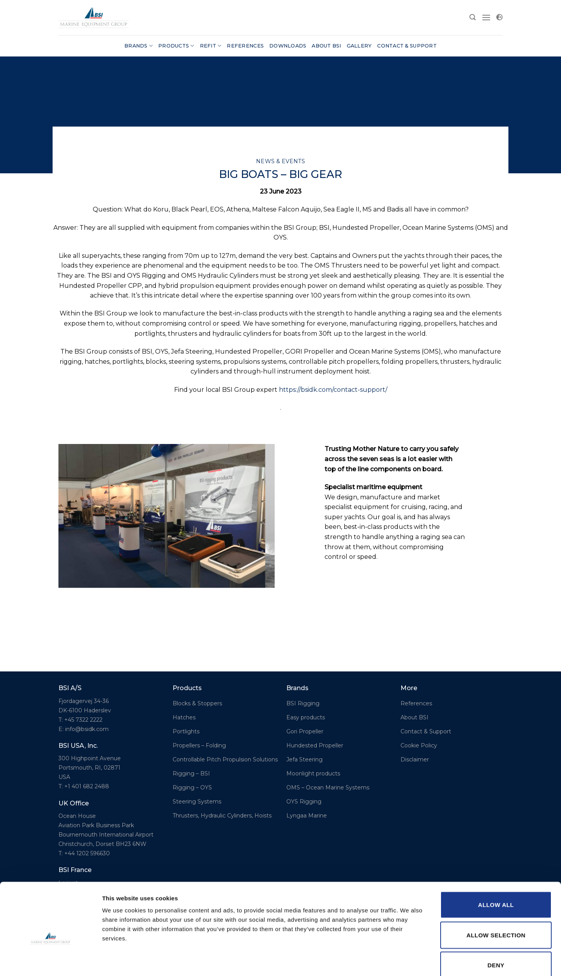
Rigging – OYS (192, 787)
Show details (409, 960)
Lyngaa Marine (306, 815)
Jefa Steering (304, 759)
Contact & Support (406, 46)
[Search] (472, 17)
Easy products (305, 717)
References (245, 46)
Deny (495, 922)
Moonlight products (313, 773)
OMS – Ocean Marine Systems (327, 787)
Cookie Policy (418, 745)
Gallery (359, 46)
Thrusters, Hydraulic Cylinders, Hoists (222, 815)
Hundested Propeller (314, 745)
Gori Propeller (304, 731)
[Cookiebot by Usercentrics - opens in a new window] (50, 961)
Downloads (287, 46)
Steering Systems (197, 801)
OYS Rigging (303, 801)
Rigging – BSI (191, 773)
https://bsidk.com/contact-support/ (333, 389)
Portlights (186, 731)
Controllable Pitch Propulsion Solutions (225, 759)
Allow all (496, 862)
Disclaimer (414, 759)
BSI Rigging (302, 703)
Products (176, 45)
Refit (211, 45)
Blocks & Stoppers (197, 703)
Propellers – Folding (199, 745)
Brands (138, 45)
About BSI (326, 46)
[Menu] (486, 17)
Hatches (184, 717)
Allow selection (496, 892)
